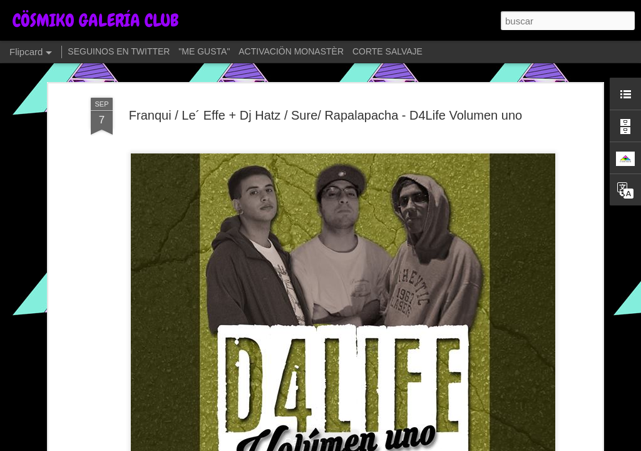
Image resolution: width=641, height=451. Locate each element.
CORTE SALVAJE (387, 51)
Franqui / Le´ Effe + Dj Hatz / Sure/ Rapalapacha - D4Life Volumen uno (325, 115)
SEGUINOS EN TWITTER (119, 51)
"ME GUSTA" (204, 51)
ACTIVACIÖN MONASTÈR (291, 51)
